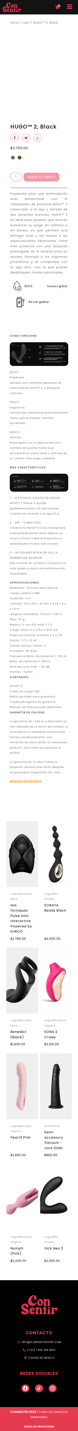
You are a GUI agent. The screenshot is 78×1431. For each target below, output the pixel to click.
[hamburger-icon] (69, 7)
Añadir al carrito (41, 177)
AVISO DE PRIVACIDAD (39, 1426)
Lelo (26, 23)
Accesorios (52, 1126)
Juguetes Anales (51, 896)
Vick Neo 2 (53, 1248)
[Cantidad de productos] (15, 177)
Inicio (14, 23)
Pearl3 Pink (20, 1137)
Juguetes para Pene (21, 896)
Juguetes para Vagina (55, 1022)
